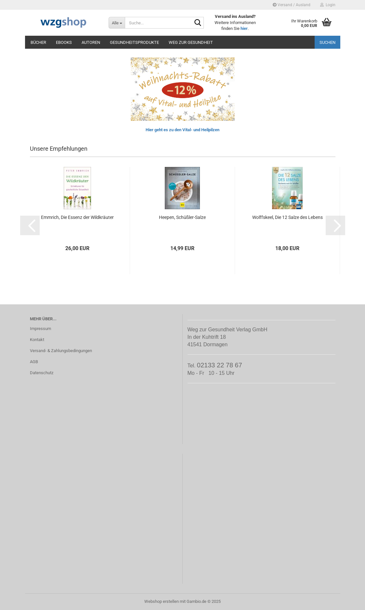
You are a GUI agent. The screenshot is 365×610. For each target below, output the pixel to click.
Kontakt (37, 339)
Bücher (38, 42)
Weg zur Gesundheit (191, 42)
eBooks (64, 42)
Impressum (40, 328)
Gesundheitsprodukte (134, 42)
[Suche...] (117, 23)
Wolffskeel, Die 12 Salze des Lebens (287, 217)
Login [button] (327, 5)
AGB (34, 361)
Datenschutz (41, 372)
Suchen (327, 42)
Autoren (91, 42)
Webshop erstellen (161, 601)
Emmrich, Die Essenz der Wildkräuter (77, 217)
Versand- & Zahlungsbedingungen (61, 350)
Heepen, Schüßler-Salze (182, 217)
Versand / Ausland (291, 5)
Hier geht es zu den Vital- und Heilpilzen (182, 129)
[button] (30, 225)
